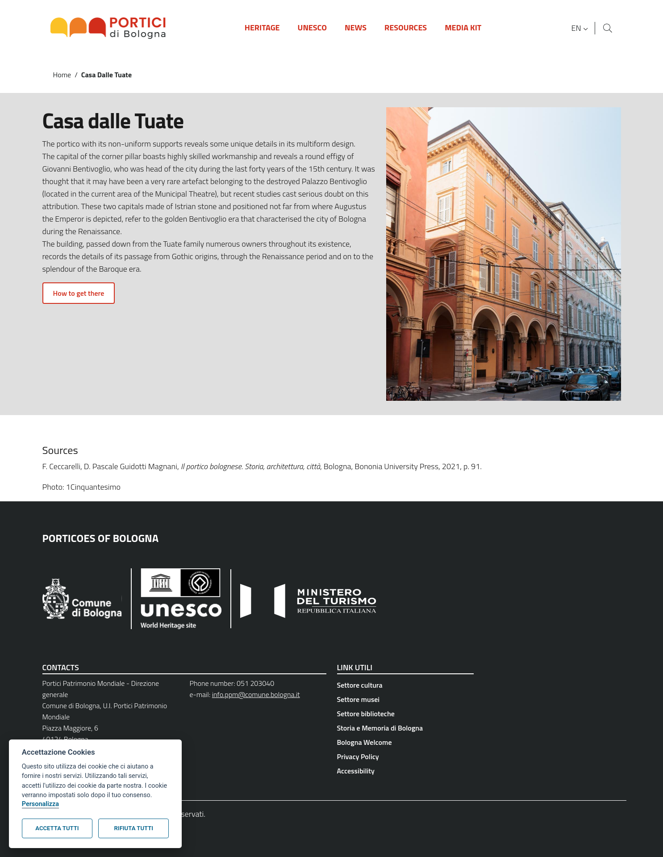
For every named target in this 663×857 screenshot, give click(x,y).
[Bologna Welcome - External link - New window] (405, 742)
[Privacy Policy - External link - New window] (405, 756)
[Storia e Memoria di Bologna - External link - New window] (405, 728)
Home (62, 74)
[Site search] (607, 28)
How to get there (78, 293)
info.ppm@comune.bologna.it (256, 694)
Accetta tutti (57, 828)
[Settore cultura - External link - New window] (405, 685)
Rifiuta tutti (133, 828)
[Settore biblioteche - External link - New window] (405, 713)
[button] (580, 28)
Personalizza (40, 804)
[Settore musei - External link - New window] (405, 699)
